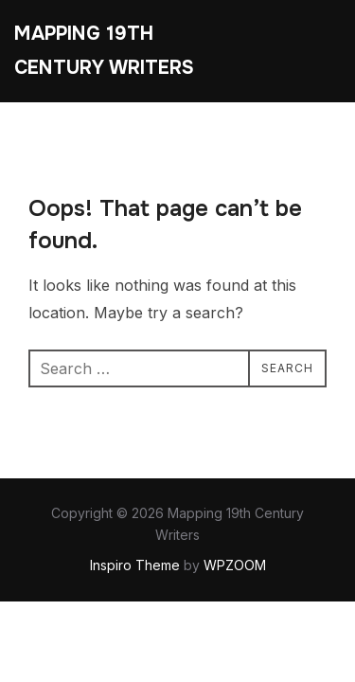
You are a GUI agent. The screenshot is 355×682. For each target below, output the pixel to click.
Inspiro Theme (135, 565)
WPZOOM (235, 565)
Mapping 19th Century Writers (104, 51)
